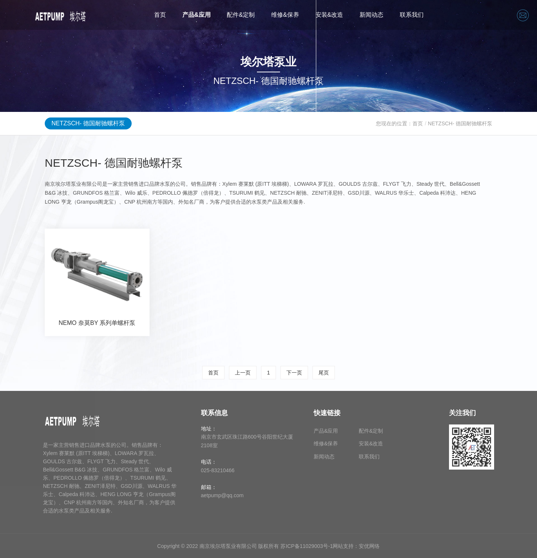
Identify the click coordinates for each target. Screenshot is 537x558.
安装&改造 (329, 15)
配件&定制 (241, 15)
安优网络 (369, 546)
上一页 (243, 373)
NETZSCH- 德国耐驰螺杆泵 (88, 123)
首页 (160, 15)
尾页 (323, 373)
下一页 (294, 373)
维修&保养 (285, 15)
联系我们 (412, 15)
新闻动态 (371, 15)
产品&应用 (196, 15)
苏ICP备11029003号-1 (306, 546)
